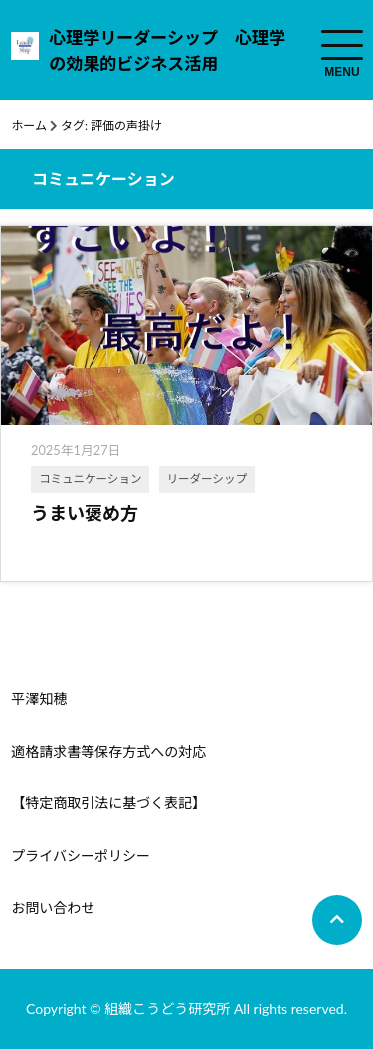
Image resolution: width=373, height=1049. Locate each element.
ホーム (29, 125)
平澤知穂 (39, 698)
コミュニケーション (90, 478)
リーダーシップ (207, 478)
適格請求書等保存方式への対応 (108, 751)
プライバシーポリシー (80, 855)
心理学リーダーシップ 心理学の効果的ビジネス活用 (167, 50)
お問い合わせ (52, 907)
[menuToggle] (342, 45)
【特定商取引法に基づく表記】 (108, 802)
